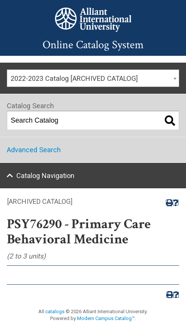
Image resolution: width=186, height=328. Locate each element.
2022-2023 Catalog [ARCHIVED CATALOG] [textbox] (74, 78)
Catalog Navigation (45, 176)
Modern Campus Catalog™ (106, 318)
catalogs (55, 311)
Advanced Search (34, 150)
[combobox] (93, 78)
